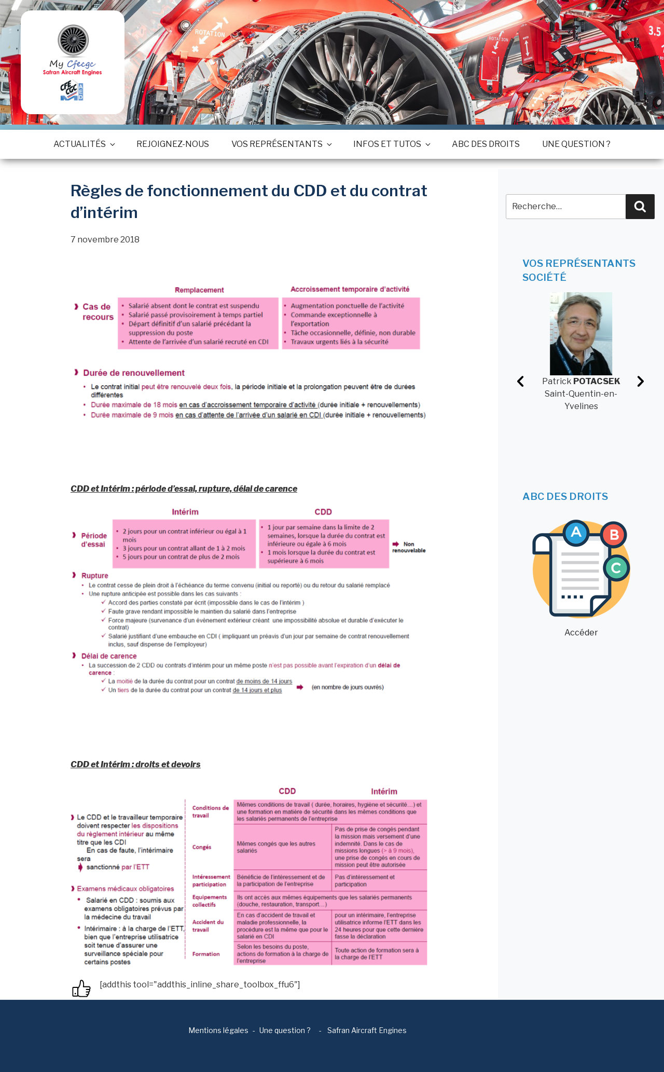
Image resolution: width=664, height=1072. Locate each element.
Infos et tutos (391, 144)
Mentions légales (218, 1030)
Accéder (581, 578)
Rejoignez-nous (172, 144)
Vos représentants (281, 144)
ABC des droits (486, 144)
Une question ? (576, 144)
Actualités (83, 144)
